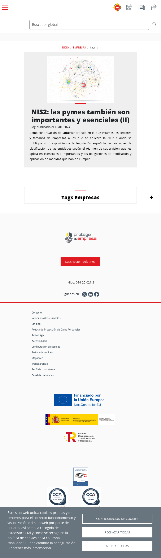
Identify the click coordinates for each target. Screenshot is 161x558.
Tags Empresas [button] (80, 197)
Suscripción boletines (80, 262)
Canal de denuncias (43, 375)
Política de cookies (42, 352)
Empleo (36, 323)
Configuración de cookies (46, 346)
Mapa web (37, 358)
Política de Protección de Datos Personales (56, 329)
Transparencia (40, 363)
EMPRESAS (79, 47)
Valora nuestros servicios (46, 318)
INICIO (65, 47)
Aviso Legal (38, 335)
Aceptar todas (117, 546)
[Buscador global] (89, 25)
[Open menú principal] (4, 6)
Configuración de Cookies (117, 519)
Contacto (37, 312)
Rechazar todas (117, 532)
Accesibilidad (39, 341)
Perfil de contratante (43, 369)
